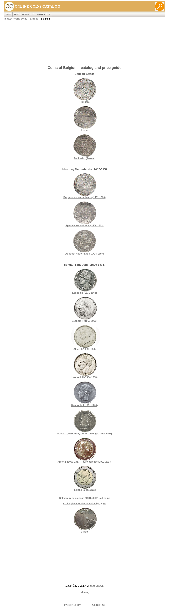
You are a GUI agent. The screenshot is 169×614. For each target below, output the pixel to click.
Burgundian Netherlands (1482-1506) (84, 186)
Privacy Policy (72, 604)
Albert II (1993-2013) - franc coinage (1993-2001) (84, 422)
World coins (20, 18)
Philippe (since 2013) (84, 478)
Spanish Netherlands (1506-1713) (84, 214)
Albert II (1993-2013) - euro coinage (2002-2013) (84, 450)
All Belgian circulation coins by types (84, 503)
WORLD (25, 14)
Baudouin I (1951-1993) (84, 394)
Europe (34, 18)
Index (7, 18)
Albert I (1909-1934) (84, 337)
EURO (16, 14)
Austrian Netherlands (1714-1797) (84, 242)
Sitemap (84, 592)
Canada (41, 14)
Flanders (84, 90)
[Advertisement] (84, 42)
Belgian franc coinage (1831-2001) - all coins (84, 498)
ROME (8, 14)
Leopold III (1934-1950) (84, 366)
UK (49, 14)
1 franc (84, 531)
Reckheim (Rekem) (84, 147)
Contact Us (98, 604)
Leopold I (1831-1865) (84, 281)
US (33, 14)
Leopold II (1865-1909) (84, 309)
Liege (84, 118)
